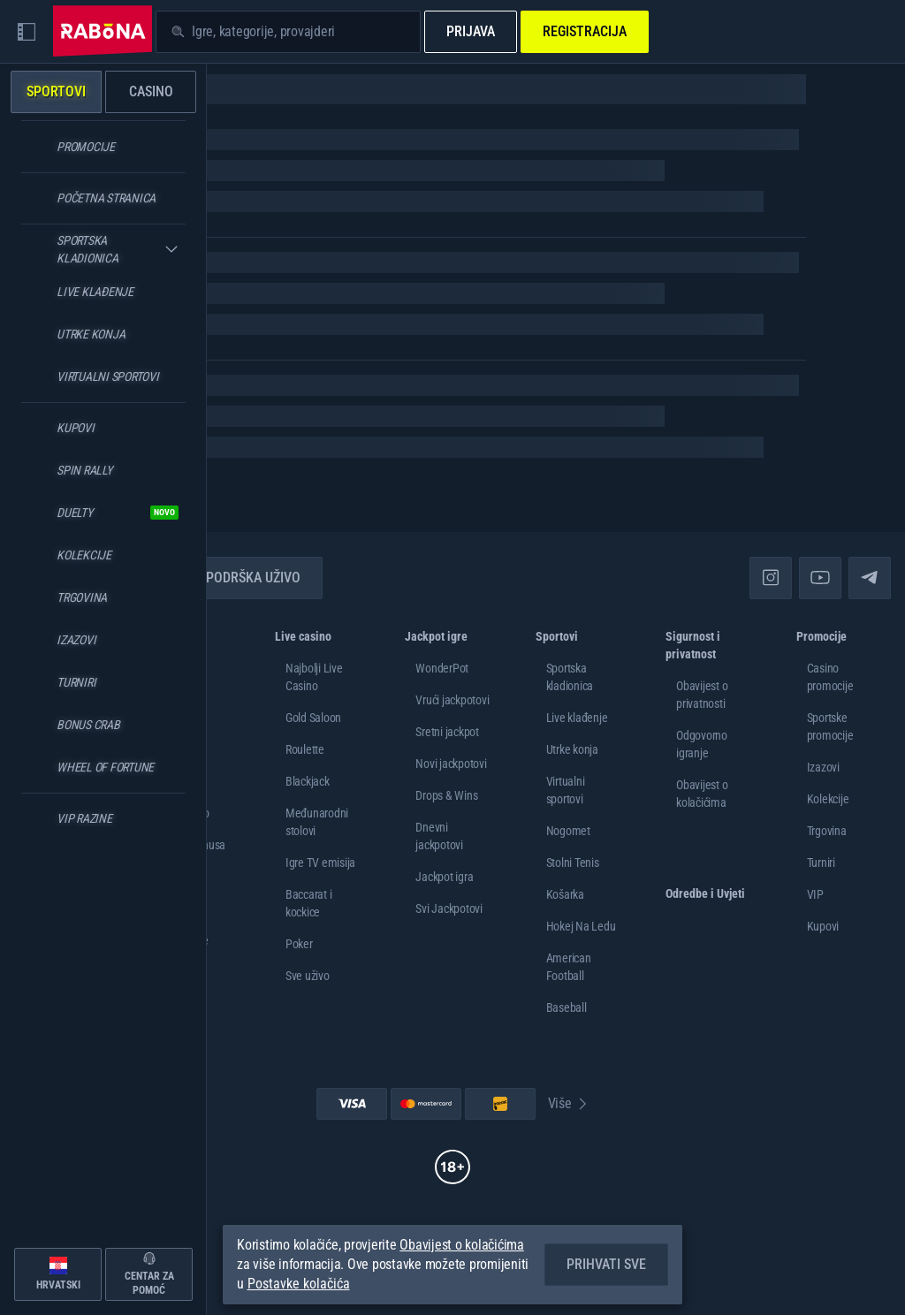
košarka (565, 894)
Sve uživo (307, 976)
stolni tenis (572, 862)
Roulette (304, 749)
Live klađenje (577, 718)
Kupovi (823, 926)
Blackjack (307, 781)
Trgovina (827, 831)
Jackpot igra (444, 877)
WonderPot (441, 668)
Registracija (585, 31)
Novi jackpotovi (450, 763)
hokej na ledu (581, 926)
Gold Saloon (313, 718)
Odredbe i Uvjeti (705, 893)
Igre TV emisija (320, 862)
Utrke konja (572, 749)
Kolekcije (828, 799)
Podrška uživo (242, 577)
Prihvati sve (606, 1264)
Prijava (470, 31)
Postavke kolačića (298, 1284)
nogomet (568, 831)
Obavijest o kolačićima (461, 1244)
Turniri (821, 862)
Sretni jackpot (447, 732)
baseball (566, 1007)
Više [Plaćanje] (568, 1103)
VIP (815, 894)
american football (568, 967)
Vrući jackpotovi (452, 700)
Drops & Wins (446, 795)
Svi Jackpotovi (449, 908)
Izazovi (823, 767)
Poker (299, 944)
